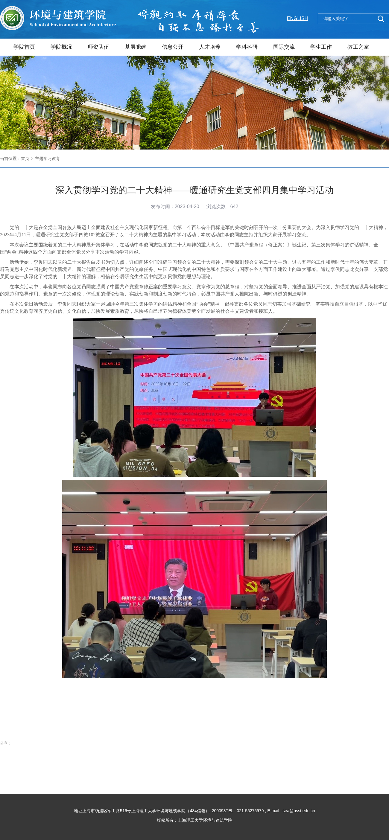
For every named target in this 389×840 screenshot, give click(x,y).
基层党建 (135, 47)
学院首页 (24, 47)
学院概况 (61, 47)
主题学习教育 (47, 158)
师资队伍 (98, 47)
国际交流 (284, 47)
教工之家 (358, 47)
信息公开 (172, 47)
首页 (25, 158)
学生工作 (321, 47)
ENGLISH (297, 18)
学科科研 (247, 47)
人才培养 (210, 47)
